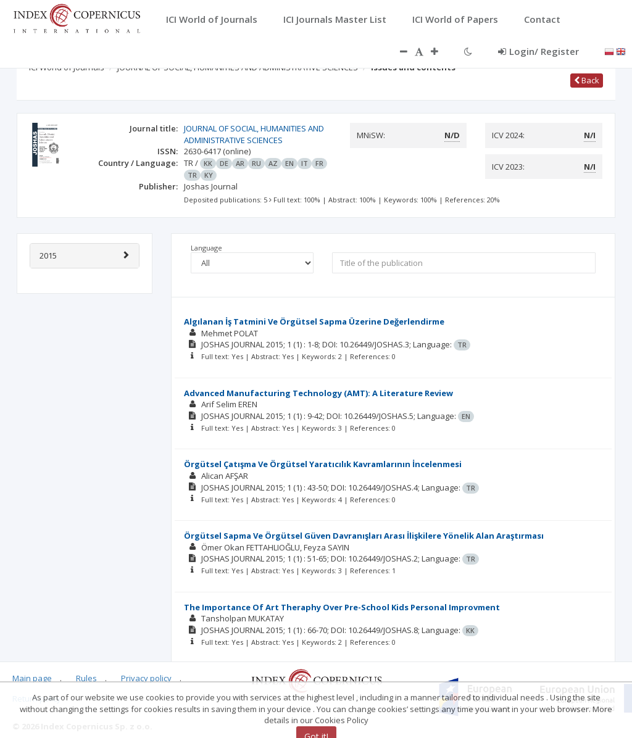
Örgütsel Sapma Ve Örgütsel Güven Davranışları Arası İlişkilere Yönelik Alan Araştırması (364, 535)
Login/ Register (538, 51)
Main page (32, 678)
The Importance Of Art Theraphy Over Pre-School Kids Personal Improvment (342, 607)
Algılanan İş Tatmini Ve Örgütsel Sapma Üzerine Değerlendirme (314, 321)
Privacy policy (146, 678)
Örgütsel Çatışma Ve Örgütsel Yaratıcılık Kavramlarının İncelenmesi (323, 464)
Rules (86, 678)
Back (586, 80)
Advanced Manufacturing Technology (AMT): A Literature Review (318, 393)
